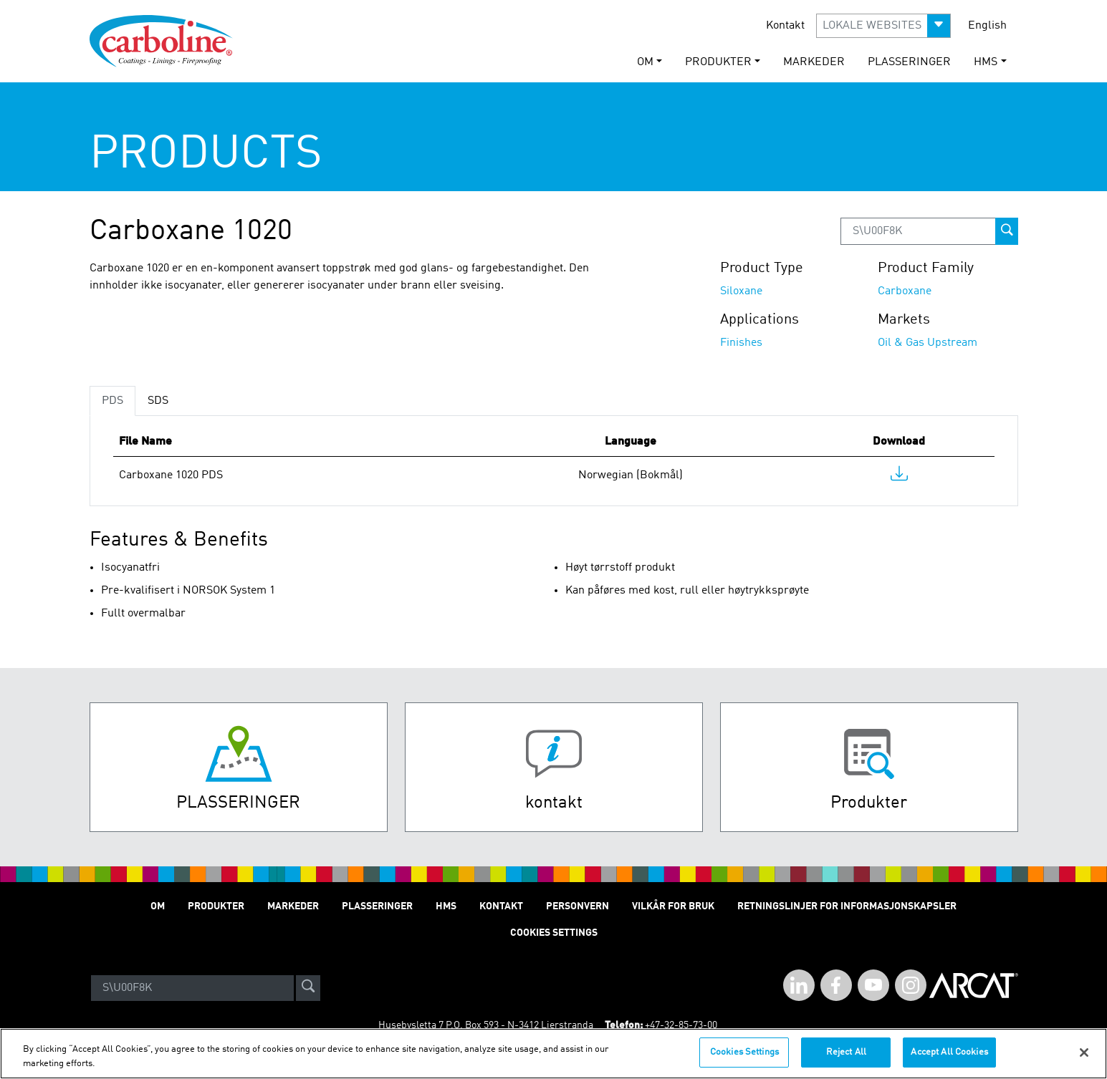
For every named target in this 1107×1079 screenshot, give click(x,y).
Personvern (577, 906)
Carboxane (904, 291)
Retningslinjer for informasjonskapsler (847, 906)
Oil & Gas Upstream (927, 343)
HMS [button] (985, 62)
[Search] (192, 988)
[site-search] (308, 988)
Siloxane (741, 291)
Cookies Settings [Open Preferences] (554, 933)
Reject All (846, 1060)
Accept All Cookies (949, 1060)
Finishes (741, 343)
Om (157, 906)
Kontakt (785, 26)
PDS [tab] (112, 401)
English (987, 26)
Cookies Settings (744, 1060)
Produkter (216, 906)
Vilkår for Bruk (673, 906)
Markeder (814, 62)
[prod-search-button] (1006, 231)
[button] (883, 26)
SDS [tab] (158, 401)
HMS (446, 906)
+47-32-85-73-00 (681, 1025)
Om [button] (645, 62)
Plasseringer (909, 62)
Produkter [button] (718, 62)
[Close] (1084, 1059)
